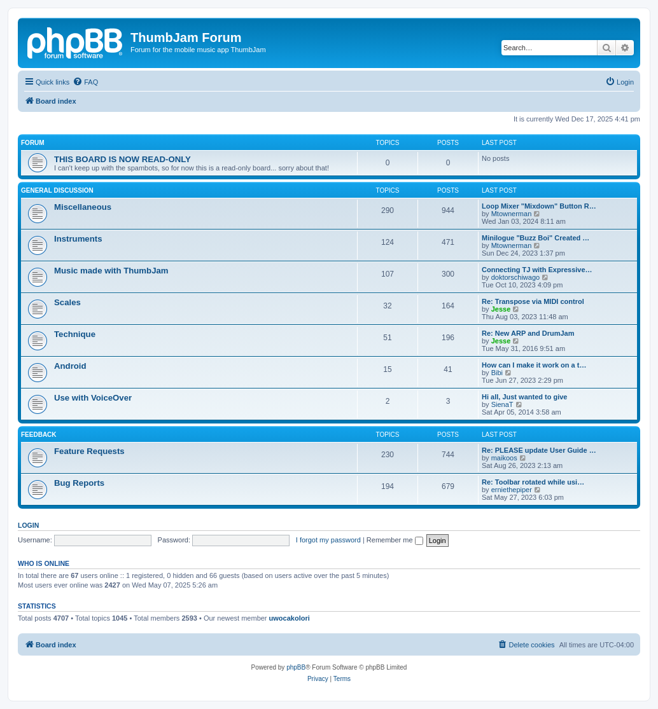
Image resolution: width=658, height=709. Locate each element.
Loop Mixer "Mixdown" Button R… (539, 206)
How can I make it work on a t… (534, 365)
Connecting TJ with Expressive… (537, 269)
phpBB (295, 667)
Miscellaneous (82, 207)
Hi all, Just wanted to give (524, 397)
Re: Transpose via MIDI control (533, 301)
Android (70, 366)
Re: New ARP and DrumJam (528, 333)
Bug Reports (79, 483)
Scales (67, 302)
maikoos (504, 458)
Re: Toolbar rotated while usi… (533, 482)
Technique (74, 334)
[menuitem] (85, 82)
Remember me (395, 540)
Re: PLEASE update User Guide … (539, 450)
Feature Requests (89, 451)
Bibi (497, 372)
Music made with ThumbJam (111, 270)
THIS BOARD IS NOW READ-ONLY (122, 159)
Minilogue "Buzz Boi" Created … (535, 238)
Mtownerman (511, 213)
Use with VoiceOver (93, 398)
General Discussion (57, 190)
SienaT (502, 404)
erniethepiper (511, 489)
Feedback (39, 434)
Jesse (501, 309)
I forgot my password (328, 540)
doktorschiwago (515, 277)
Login (28, 525)
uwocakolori (289, 618)
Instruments (78, 239)
